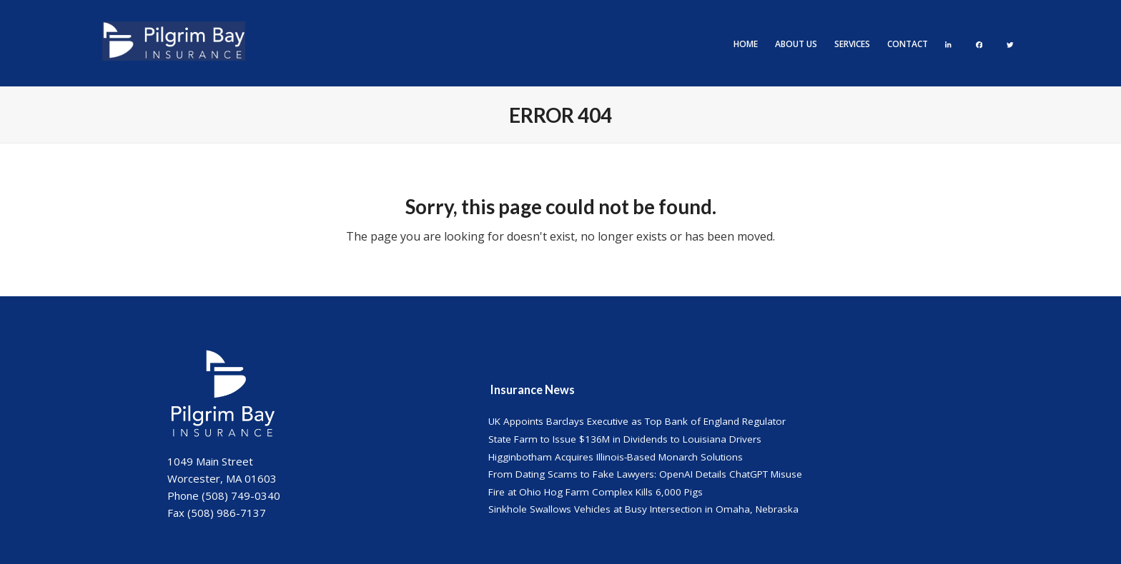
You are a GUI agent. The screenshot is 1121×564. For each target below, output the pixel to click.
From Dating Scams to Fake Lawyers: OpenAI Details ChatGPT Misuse (645, 474)
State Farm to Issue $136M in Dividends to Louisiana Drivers (624, 439)
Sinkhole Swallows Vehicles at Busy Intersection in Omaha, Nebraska (643, 509)
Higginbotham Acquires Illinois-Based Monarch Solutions (615, 456)
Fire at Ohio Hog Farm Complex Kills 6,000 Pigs (595, 491)
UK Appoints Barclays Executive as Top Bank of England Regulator (637, 421)
